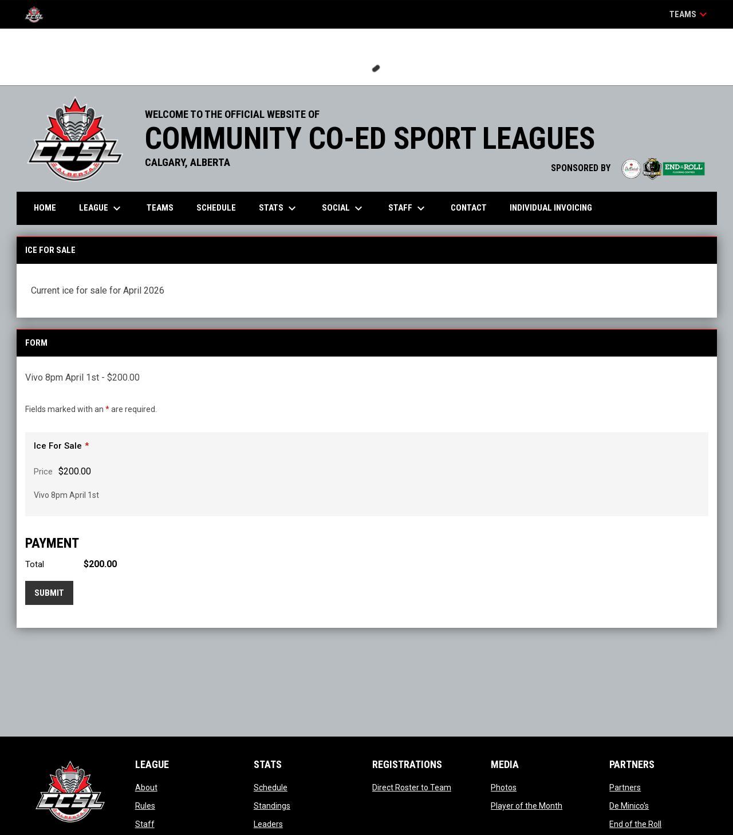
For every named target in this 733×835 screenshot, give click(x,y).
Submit (49, 593)
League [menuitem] (101, 208)
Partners (625, 787)
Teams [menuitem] (160, 208)
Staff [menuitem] (408, 208)
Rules (145, 805)
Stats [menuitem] (279, 208)
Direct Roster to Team (411, 787)
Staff (145, 824)
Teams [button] (689, 14)
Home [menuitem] (45, 208)
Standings (272, 805)
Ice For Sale (58, 446)
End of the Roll (635, 824)
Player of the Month (526, 805)
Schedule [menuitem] (216, 208)
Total (34, 564)
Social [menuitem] (343, 208)
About (146, 787)
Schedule (270, 787)
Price (43, 471)
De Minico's (629, 805)
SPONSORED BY (628, 168)
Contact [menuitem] (469, 208)
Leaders (268, 824)
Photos (504, 787)
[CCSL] (38, 14)
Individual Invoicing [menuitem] (551, 208)
